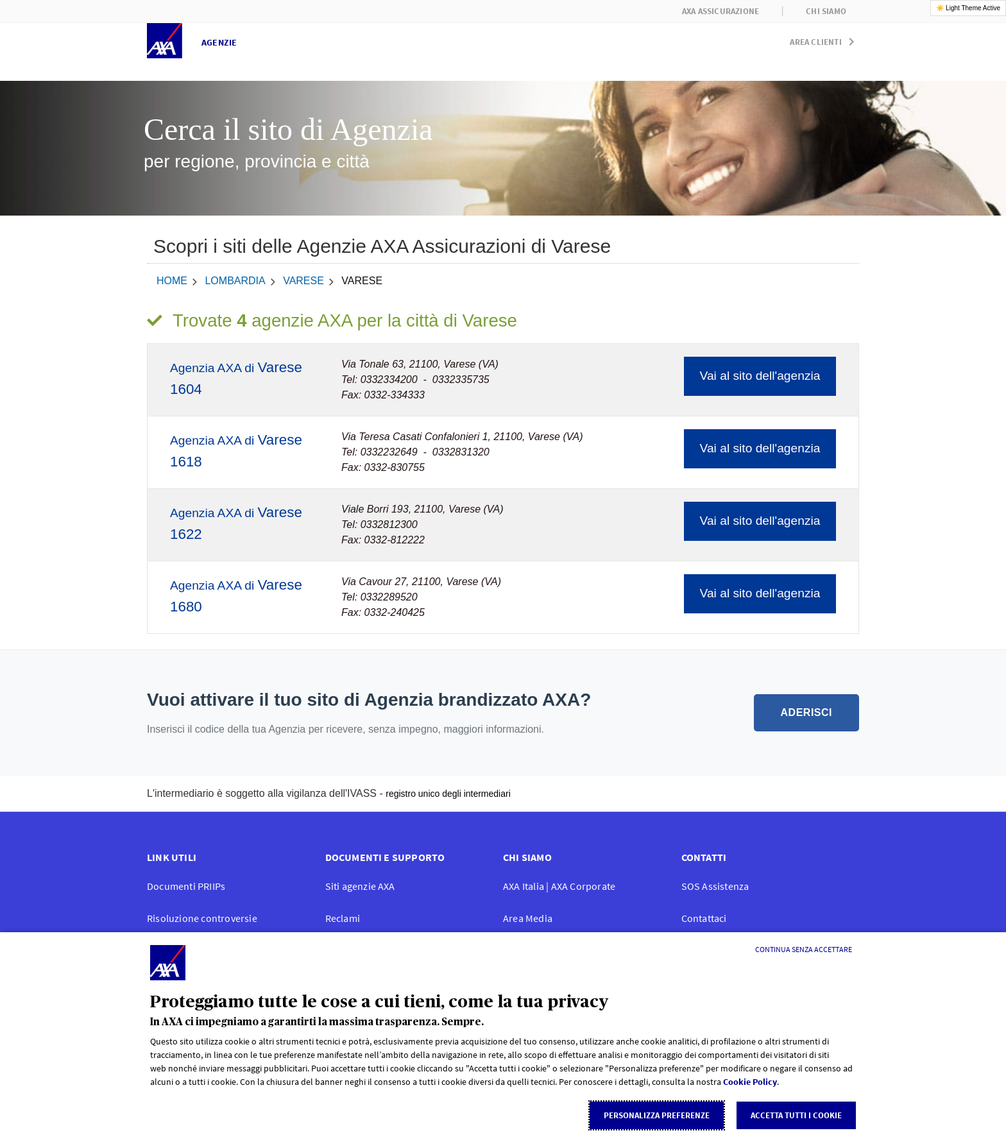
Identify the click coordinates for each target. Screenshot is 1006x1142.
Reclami (342, 918)
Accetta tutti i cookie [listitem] (796, 1115)
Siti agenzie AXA (360, 886)
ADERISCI (806, 712)
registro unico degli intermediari (448, 793)
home (172, 280)
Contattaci (704, 918)
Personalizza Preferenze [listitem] (657, 1115)
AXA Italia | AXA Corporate (559, 886)
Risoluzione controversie (202, 918)
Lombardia (235, 280)
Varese (303, 280)
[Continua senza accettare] (803, 949)
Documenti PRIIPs (186, 886)
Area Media (527, 918)
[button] (824, 39)
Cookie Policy (750, 1081)
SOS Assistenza (715, 886)
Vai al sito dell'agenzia (760, 375)
